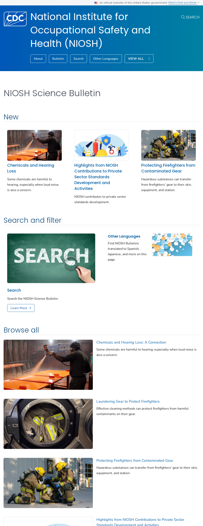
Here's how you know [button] (183, 2)
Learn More (19, 308)
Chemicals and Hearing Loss (30, 168)
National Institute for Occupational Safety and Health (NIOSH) (90, 30)
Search (192, 17)
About (38, 58)
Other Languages (105, 58)
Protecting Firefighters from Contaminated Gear (168, 168)
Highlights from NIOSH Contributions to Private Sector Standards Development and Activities (98, 176)
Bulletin (58, 58)
